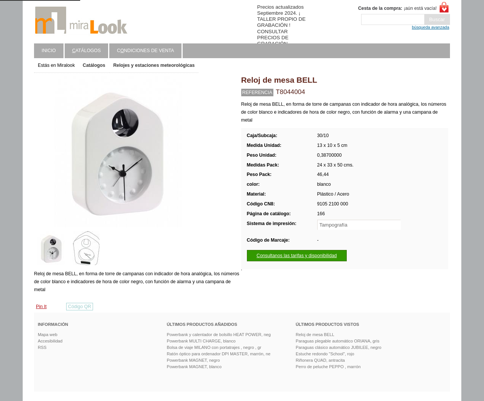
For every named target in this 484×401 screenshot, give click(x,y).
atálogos (86, 50)
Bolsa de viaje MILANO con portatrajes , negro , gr (214, 347)
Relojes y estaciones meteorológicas (154, 65)
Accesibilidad (50, 341)
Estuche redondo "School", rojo (325, 354)
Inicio (49, 50)
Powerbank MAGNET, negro (193, 360)
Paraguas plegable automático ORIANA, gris (337, 341)
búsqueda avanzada (430, 27)
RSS (42, 347)
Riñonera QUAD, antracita (320, 360)
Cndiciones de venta (145, 50)
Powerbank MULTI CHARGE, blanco (201, 341)
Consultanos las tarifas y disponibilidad (297, 255)
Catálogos (94, 65)
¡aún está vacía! (397, 8)
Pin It (41, 306)
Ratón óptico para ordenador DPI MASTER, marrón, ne (218, 354)
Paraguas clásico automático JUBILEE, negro (338, 347)
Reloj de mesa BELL (315, 334)
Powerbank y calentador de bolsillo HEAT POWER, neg (219, 334)
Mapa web (47, 334)
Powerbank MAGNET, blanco (194, 366)
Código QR (79, 306)
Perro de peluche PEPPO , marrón (328, 366)
